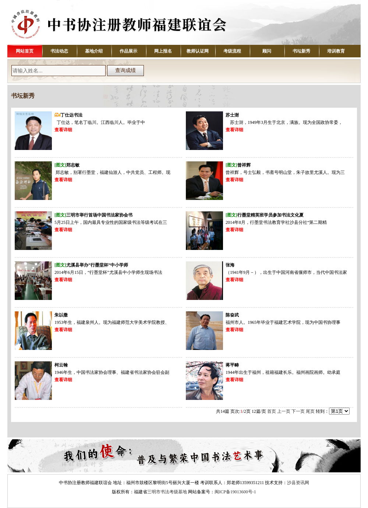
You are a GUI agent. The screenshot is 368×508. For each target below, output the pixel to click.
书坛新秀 (301, 51)
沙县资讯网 (298, 482)
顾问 (266, 51)
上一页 (283, 411)
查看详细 (63, 129)
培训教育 (336, 51)
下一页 (298, 411)
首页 (271, 411)
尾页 (310, 411)
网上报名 (163, 51)
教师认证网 (198, 51)
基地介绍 (94, 51)
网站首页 (24, 51)
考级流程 (232, 51)
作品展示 (128, 51)
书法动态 (59, 51)
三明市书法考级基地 (167, 491)
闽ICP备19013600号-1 (235, 491)
